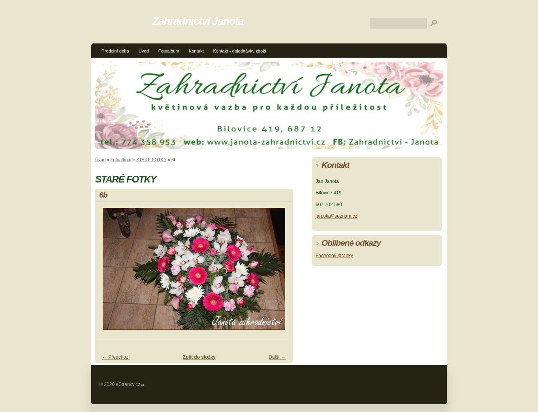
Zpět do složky (199, 357)
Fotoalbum (168, 51)
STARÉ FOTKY (151, 159)
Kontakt (196, 51)
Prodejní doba (115, 51)
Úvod (144, 51)
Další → (277, 357)
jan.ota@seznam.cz (336, 216)
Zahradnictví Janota (198, 21)
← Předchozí (116, 357)
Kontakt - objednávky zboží (239, 51)
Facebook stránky (334, 255)
